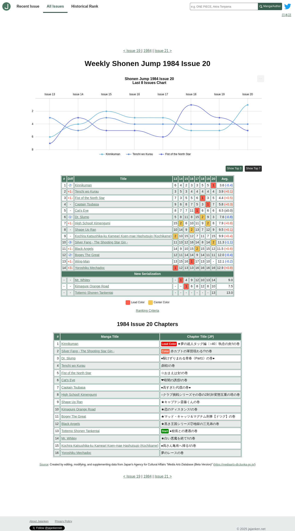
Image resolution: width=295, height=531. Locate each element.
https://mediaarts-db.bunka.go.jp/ (234, 464)
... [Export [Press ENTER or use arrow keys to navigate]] (260, 78)
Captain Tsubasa (87, 204)
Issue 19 (134, 51)
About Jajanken (39, 521)
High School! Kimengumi (92, 223)
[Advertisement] (147, 31)
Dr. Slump (82, 217)
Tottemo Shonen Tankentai (94, 292)
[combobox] (224, 6)
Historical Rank (84, 6)
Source (44, 464)
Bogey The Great (87, 255)
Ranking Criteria (147, 310)
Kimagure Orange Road (92, 286)
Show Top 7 (253, 168)
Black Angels (84, 249)
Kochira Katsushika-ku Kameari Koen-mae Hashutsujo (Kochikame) (123, 236)
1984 (147, 51)
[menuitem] (260, 78)
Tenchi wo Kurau (87, 191)
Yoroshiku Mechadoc (90, 268)
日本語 (286, 15)
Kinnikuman (83, 185)
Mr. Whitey (82, 280)
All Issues (55, 6)
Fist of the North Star (90, 198)
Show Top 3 (234, 168)
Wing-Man (82, 261)
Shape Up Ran (85, 229)
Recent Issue (28, 6)
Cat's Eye (81, 210)
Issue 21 (161, 51)
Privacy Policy (63, 521)
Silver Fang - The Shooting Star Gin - (101, 242)
